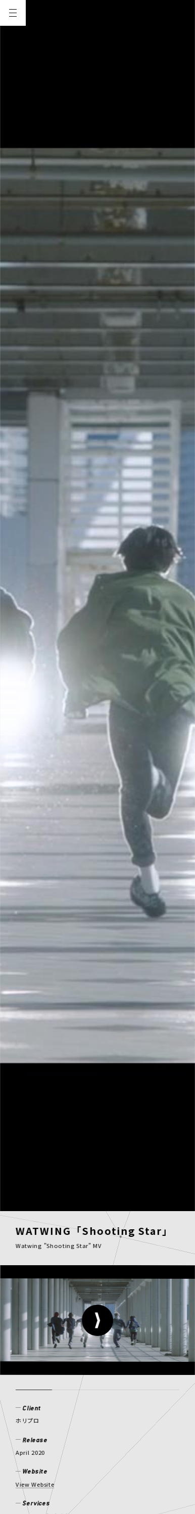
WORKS (65, 1368)
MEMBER (110, 1368)
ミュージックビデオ (42, 596)
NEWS (27, 1368)
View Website (35, 564)
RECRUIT (86, 1384)
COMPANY (36, 1384)
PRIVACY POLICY (45, 1435)
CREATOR (159, 1368)
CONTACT (136, 1384)
